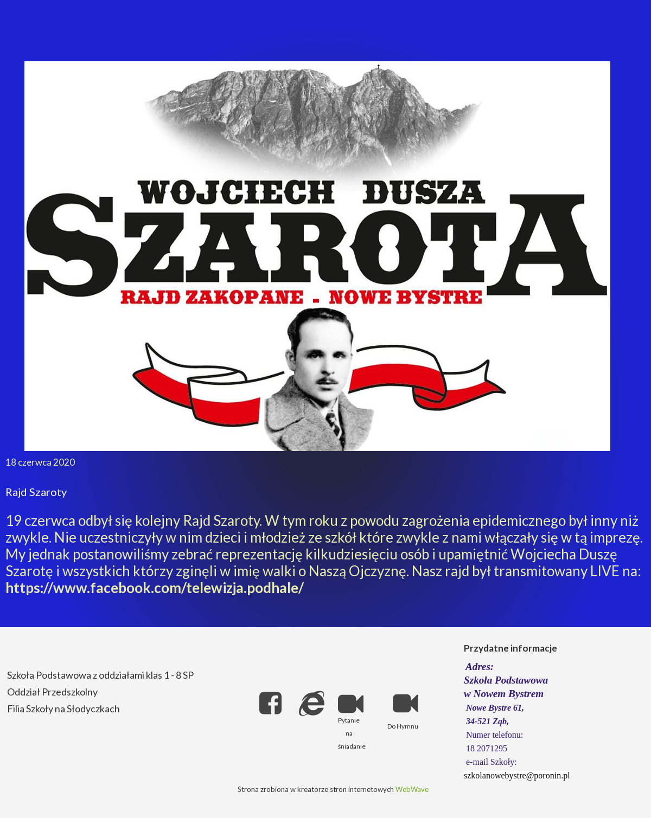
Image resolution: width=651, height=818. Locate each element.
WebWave (412, 789)
